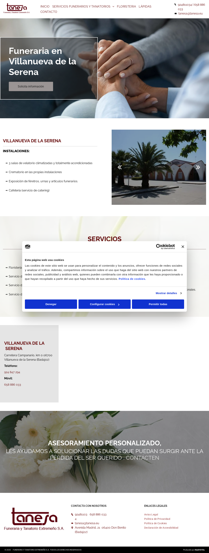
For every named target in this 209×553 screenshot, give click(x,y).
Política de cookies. (132, 279)
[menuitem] (45, 6)
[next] (198, 167)
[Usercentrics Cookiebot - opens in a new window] (159, 246)
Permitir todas (158, 304)
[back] (120, 167)
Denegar (50, 304)
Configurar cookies (104, 304)
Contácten (142, 458)
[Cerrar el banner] (183, 246)
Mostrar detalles (166, 293)
